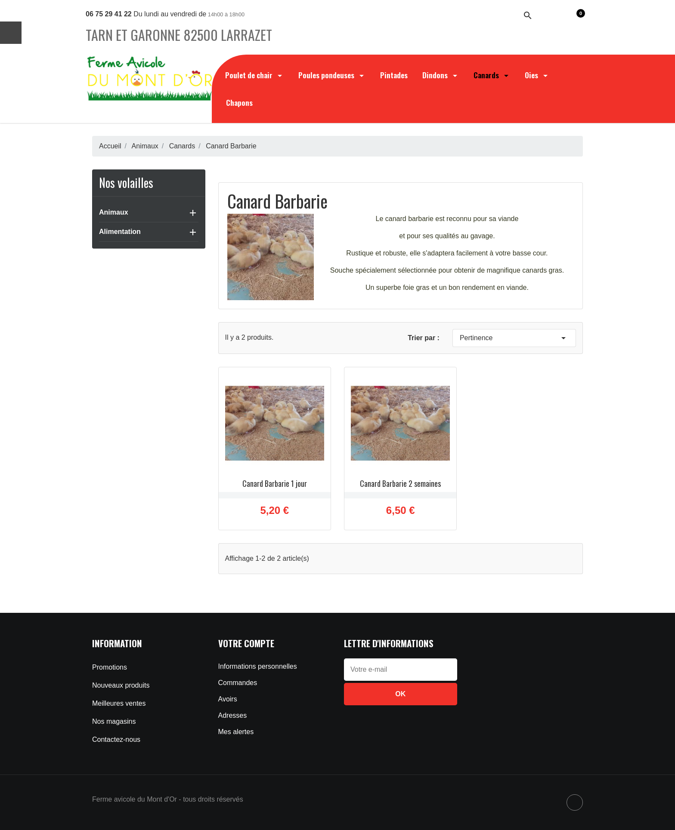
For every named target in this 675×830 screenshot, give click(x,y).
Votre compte (246, 643)
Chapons (239, 102)
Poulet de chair (254, 74)
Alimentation (120, 231)
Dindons (440, 74)
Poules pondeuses (331, 74)
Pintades (394, 74)
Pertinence (514, 338)
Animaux (113, 212)
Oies (537, 74)
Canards (492, 74)
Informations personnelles (257, 666)
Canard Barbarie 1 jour (274, 483)
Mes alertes (236, 731)
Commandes (237, 682)
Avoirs (227, 699)
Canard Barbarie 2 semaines (400, 483)
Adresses (232, 715)
